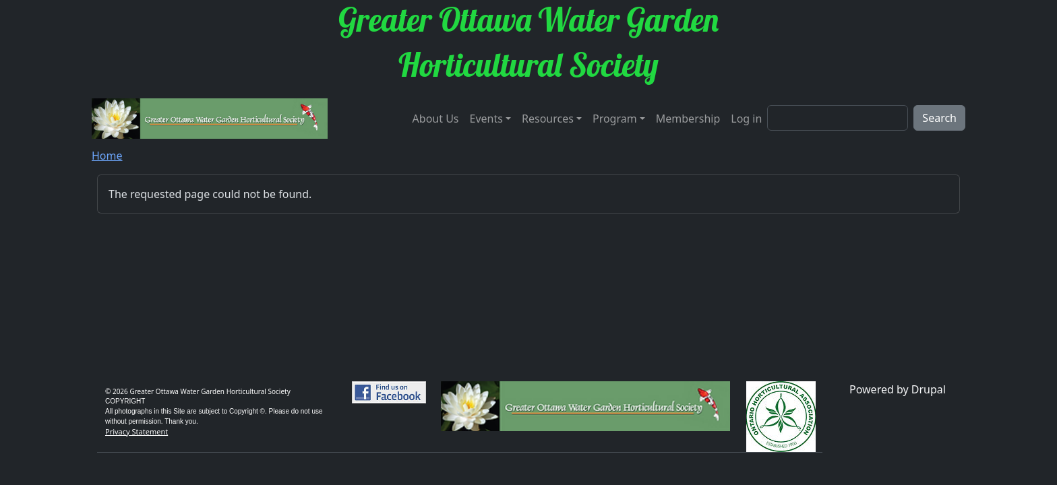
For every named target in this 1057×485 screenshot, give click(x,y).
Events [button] (486, 118)
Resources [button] (548, 118)
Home (107, 155)
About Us (436, 118)
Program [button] (615, 118)
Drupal (928, 389)
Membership (688, 118)
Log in (746, 118)
